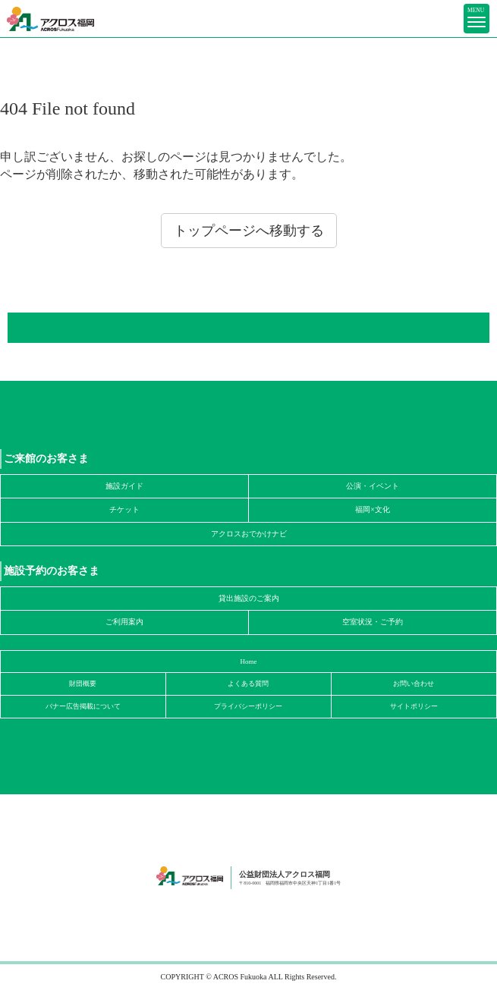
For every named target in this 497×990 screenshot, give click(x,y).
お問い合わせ (413, 683)
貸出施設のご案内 (249, 598)
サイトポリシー (414, 706)
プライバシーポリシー (248, 706)
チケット (124, 509)
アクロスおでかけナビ (249, 534)
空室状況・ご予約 (372, 622)
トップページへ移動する (249, 230)
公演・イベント (372, 486)
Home (249, 661)
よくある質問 (248, 683)
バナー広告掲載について (83, 706)
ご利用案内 (124, 622)
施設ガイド (124, 486)
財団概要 (82, 683)
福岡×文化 (372, 509)
